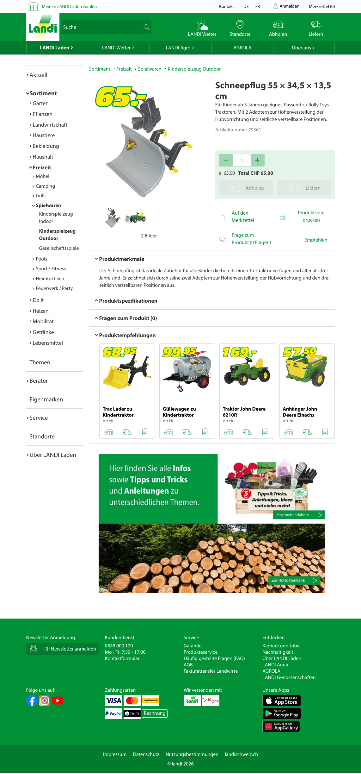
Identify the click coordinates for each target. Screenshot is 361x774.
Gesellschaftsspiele (59, 248)
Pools (41, 259)
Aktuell (38, 75)
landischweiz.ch (241, 754)
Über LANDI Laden (53, 454)
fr (257, 6)
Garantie (193, 646)
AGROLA (242, 48)
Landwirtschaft (50, 124)
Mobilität (43, 321)
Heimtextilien (50, 278)
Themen (40, 362)
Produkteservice (200, 652)
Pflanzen (43, 113)
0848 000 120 (119, 646)
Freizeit (42, 167)
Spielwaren (48, 205)
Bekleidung (46, 145)
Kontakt (226, 6)
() (322, 6)
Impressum (114, 754)
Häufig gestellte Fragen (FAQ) (214, 658)
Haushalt (43, 156)
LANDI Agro (178, 48)
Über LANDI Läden (281, 658)
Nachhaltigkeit (277, 652)
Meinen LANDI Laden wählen (69, 6)
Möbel (43, 176)
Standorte (42, 436)
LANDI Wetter (116, 48)
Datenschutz (146, 754)
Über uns (301, 48)
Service (39, 417)
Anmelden (290, 6)
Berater (39, 380)
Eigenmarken (46, 399)
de (246, 6)
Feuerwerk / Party (54, 288)
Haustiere (44, 135)
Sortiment (43, 93)
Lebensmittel (48, 342)
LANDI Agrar (275, 665)
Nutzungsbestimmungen (192, 754)
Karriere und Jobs (280, 646)
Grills (41, 195)
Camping (45, 186)
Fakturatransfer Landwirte (211, 671)
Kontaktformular (122, 658)
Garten (41, 103)
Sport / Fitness (51, 269)
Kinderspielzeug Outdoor (194, 69)
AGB (188, 665)
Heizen (41, 310)
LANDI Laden (54, 48)
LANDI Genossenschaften (288, 677)
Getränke (43, 332)
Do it (38, 300)
